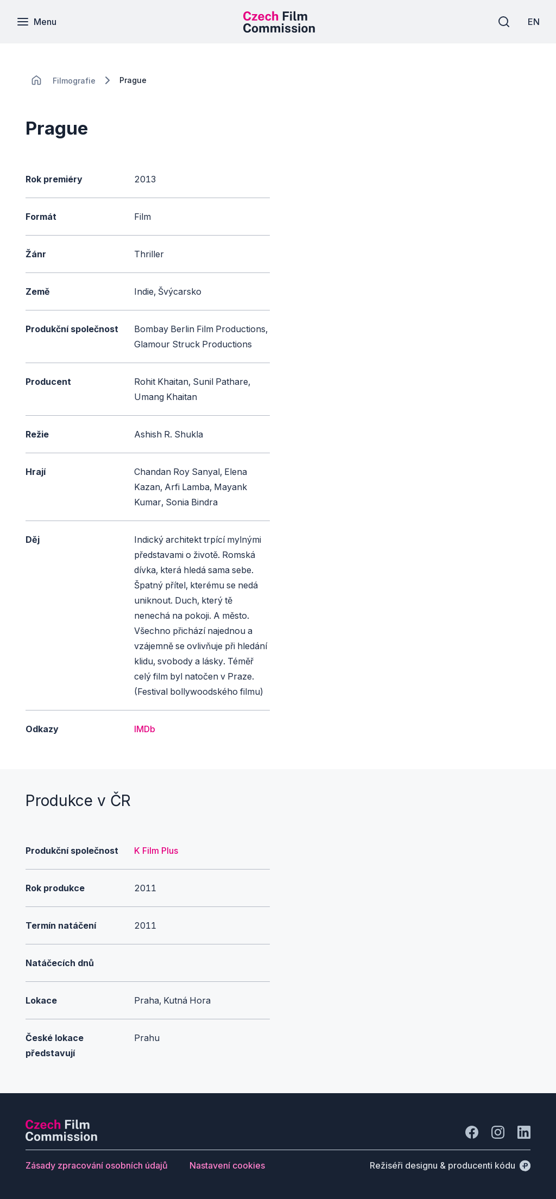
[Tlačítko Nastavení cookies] (227, 1165)
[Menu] (36, 22)
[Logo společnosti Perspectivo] (61, 1137)
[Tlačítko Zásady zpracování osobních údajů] (97, 1165)
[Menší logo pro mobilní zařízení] (279, 29)
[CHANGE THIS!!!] (36, 80)
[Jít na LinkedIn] (524, 1132)
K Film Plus (156, 850)
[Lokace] (74, 80)
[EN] (534, 22)
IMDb (144, 729)
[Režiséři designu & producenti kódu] (450, 1165)
